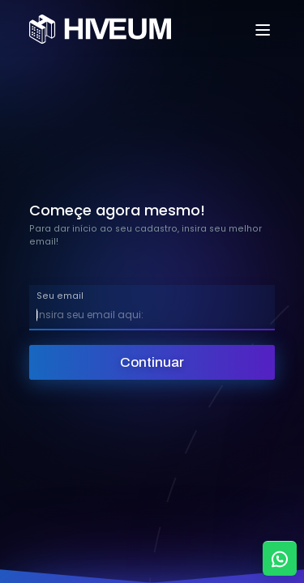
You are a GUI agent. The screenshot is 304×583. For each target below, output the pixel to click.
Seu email (59, 296)
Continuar (152, 362)
